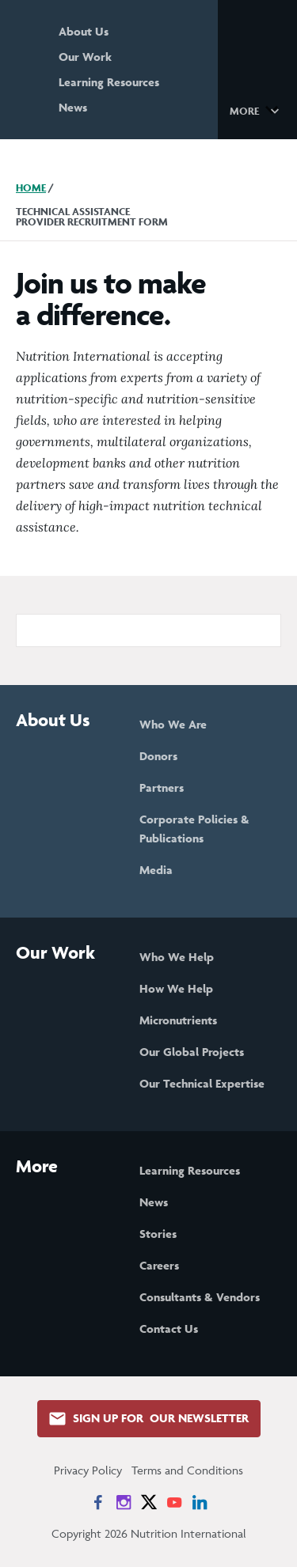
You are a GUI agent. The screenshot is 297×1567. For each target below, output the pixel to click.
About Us (84, 31)
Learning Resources (109, 81)
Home (31, 188)
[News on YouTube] (174, 1502)
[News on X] (148, 1502)
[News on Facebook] (98, 1502)
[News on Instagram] (123, 1502)
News (73, 107)
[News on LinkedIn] (199, 1502)
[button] (257, 110)
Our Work (85, 56)
